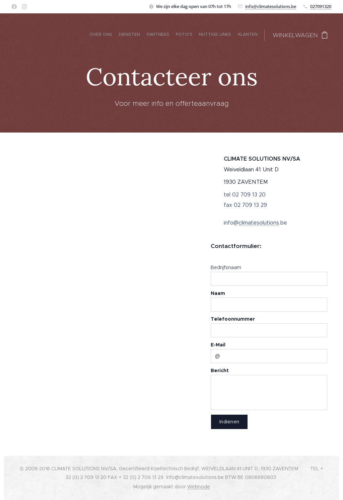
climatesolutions (258, 223)
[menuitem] (224, 35)
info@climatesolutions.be (270, 6)
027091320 (320, 6)
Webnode (198, 487)
